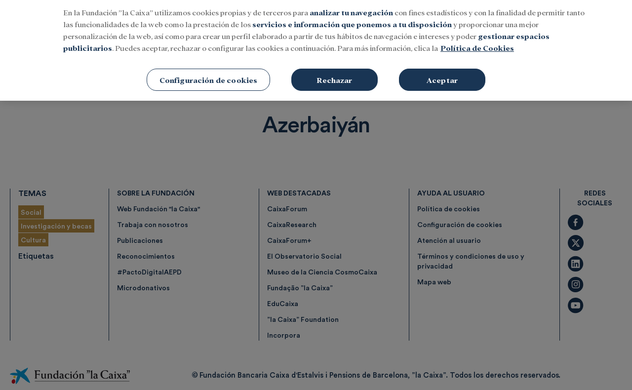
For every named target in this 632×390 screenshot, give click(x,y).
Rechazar (334, 63)
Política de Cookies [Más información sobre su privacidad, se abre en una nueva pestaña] (477, 31)
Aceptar (442, 63)
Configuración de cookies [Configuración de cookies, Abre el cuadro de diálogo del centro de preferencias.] (208, 63)
